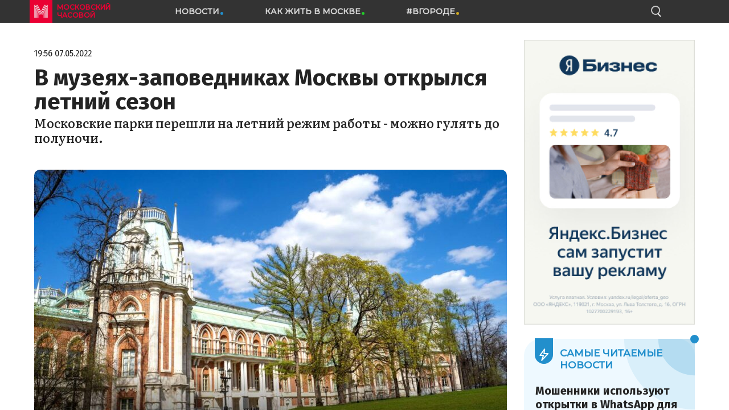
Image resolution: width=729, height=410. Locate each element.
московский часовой (83, 11)
